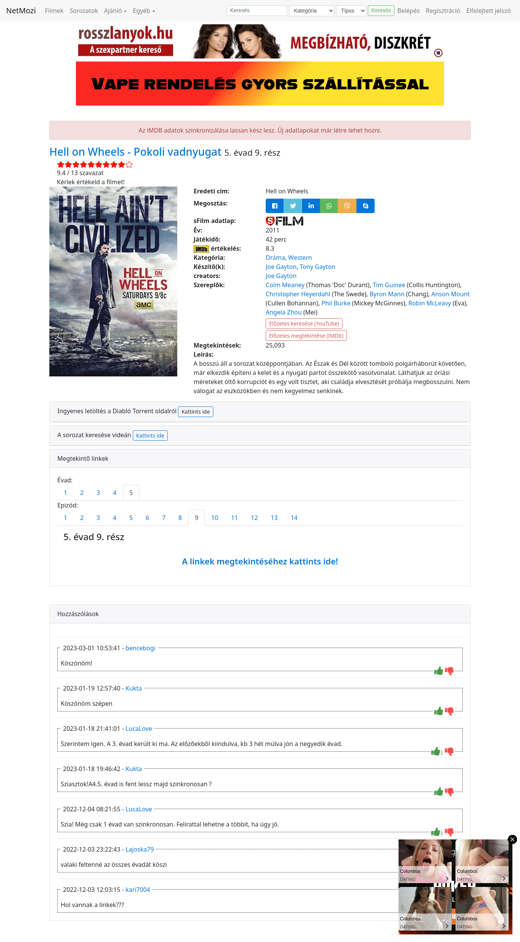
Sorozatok (83, 10)
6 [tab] (147, 518)
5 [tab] (131, 492)
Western (300, 257)
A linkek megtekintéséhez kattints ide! (260, 561)
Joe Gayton (281, 266)
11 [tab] (234, 518)
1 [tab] (65, 492)
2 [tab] (82, 492)
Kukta (134, 688)
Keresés (381, 10)
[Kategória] (311, 10)
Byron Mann (387, 294)
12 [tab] (254, 518)
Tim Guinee (389, 285)
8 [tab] (180, 518)
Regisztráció (443, 10)
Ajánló (113, 10)
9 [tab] (196, 518)
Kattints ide (195, 411)
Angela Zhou (284, 312)
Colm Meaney (285, 285)
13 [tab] (274, 518)
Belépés (408, 10)
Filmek (54, 10)
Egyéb (141, 10)
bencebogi (141, 648)
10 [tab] (214, 518)
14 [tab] (294, 518)
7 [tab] (163, 518)
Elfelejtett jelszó (488, 10)
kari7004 (138, 889)
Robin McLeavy (429, 303)
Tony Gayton (318, 266)
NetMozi (21, 10)
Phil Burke (335, 303)
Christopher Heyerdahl (298, 294)
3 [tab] (98, 492)
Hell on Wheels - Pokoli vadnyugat (136, 151)
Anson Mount (450, 294)
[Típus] (351, 10)
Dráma (275, 257)
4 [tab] (114, 492)
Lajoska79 (140, 849)
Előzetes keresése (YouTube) (304, 323)
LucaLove (139, 728)
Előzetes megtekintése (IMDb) (306, 335)
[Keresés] (257, 10)
